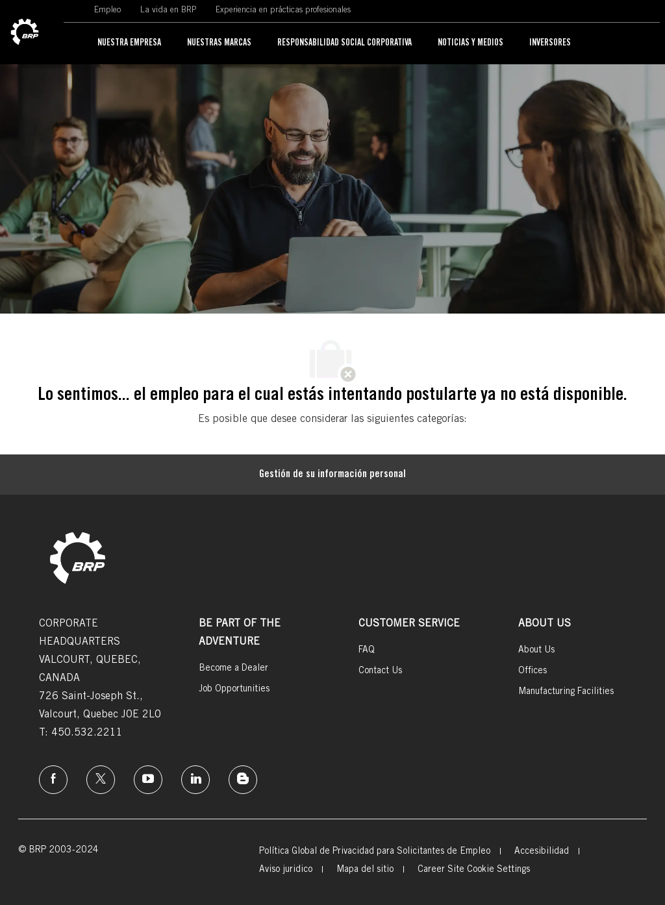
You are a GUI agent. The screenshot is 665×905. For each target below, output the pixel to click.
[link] (24, 32)
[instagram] (148, 779)
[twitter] (100, 779)
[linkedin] (195, 779)
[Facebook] (53, 779)
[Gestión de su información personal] (332, 474)
